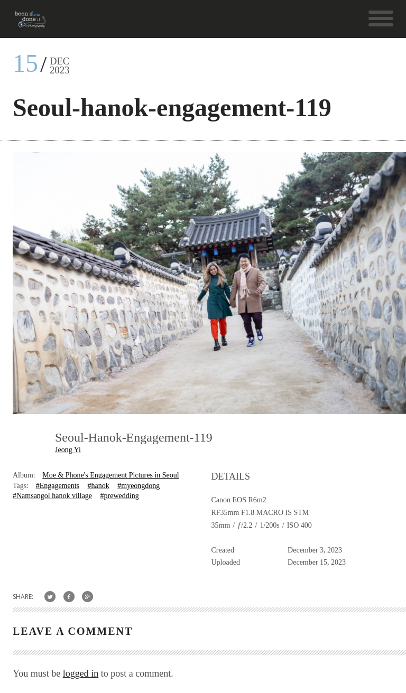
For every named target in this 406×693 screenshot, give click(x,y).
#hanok (98, 486)
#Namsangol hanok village (52, 496)
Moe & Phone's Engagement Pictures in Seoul (110, 475)
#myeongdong (138, 486)
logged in (81, 673)
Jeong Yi (68, 450)
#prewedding (119, 496)
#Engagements (57, 486)
